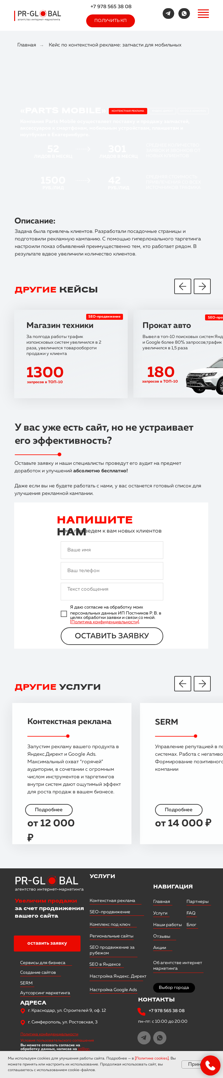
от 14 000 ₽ (183, 823)
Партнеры (198, 901)
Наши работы (167, 925)
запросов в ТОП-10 (160, 381)
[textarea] (112, 591)
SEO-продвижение (104, 316)
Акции (159, 948)
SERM (166, 722)
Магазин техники (59, 326)
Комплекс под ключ (110, 924)
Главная (26, 45)
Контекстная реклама (69, 722)
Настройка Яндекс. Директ (118, 976)
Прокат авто (166, 326)
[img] (168, 13)
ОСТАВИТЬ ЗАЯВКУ (112, 636)
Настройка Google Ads (113, 990)
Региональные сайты (111, 936)
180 (161, 372)
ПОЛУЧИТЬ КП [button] (110, 21)
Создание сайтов (38, 972)
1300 (45, 373)
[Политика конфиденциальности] (104, 622)
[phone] (112, 571)
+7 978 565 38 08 (111, 6)
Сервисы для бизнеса (42, 963)
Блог (191, 925)
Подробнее (178, 810)
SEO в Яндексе (105, 964)
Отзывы (161, 936)
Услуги (160, 913)
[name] (112, 550)
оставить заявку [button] (47, 943)
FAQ (191, 913)
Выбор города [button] (174, 987)
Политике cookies (152, 1058)
